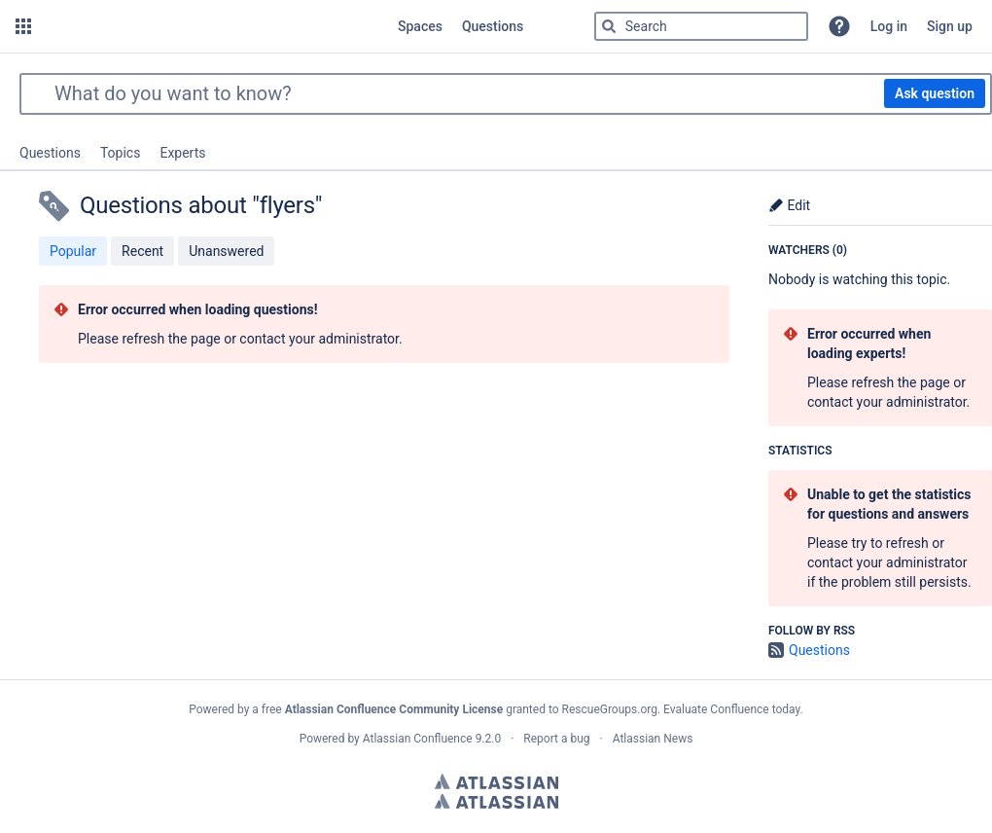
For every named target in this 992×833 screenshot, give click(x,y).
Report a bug (556, 738)
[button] (23, 26)
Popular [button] (73, 251)
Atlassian (496, 781)
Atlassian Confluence (418, 738)
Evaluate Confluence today (731, 709)
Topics (120, 153)
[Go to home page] (212, 26)
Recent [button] (142, 251)
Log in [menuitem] (888, 26)
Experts (182, 153)
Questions (50, 153)
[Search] (609, 26)
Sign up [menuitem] (950, 26)
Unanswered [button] (226, 251)
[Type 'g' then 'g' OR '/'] (701, 26)
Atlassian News (653, 738)
